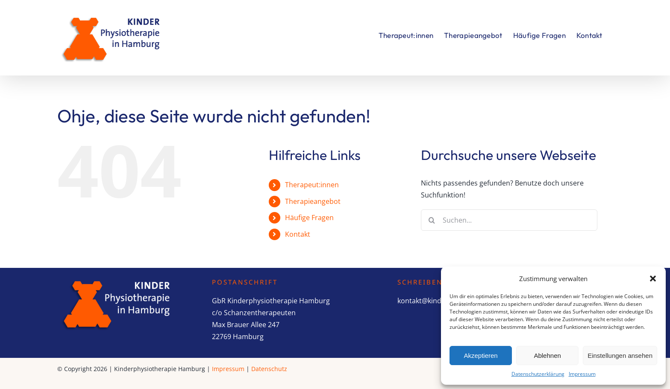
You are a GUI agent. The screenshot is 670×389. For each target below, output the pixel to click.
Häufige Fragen (309, 217)
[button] (653, 278)
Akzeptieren (480, 355)
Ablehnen (547, 355)
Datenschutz (269, 369)
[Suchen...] (509, 220)
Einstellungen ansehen (620, 355)
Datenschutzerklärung (537, 373)
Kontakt (297, 234)
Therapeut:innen (312, 184)
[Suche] (431, 220)
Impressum (582, 373)
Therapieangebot (313, 201)
